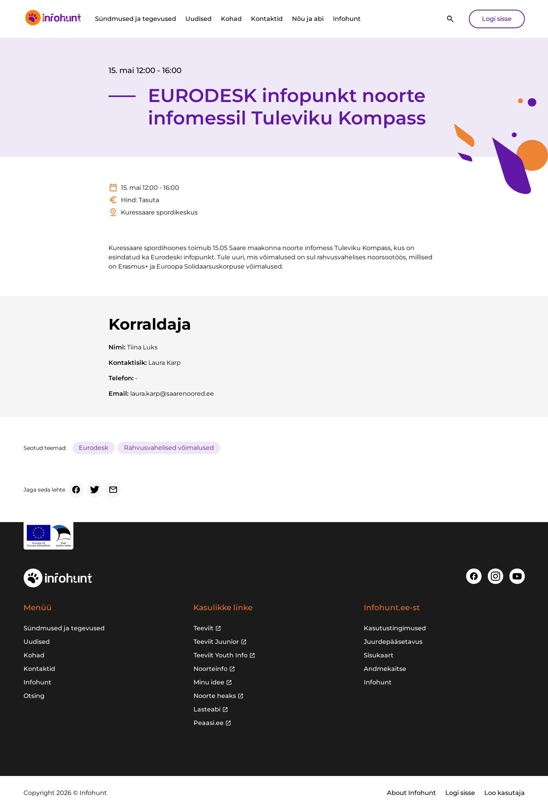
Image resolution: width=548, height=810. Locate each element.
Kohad (231, 18)
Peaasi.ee (208, 723)
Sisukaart (379, 655)
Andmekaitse (385, 668)
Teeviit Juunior (216, 641)
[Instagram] (495, 576)
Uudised (198, 18)
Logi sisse (497, 18)
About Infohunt (411, 792)
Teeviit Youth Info (220, 655)
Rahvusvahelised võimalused (169, 447)
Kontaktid (267, 18)
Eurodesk (94, 447)
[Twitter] (94, 489)
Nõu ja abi (308, 18)
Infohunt (347, 18)
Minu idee (208, 682)
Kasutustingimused (395, 628)
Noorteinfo (210, 668)
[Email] (113, 489)
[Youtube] (517, 576)
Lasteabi (207, 709)
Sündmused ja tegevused (135, 18)
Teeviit (203, 628)
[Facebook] (76, 489)
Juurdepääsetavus (393, 641)
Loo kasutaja (504, 792)
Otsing (34, 695)
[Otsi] (450, 19)
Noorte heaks (214, 695)
